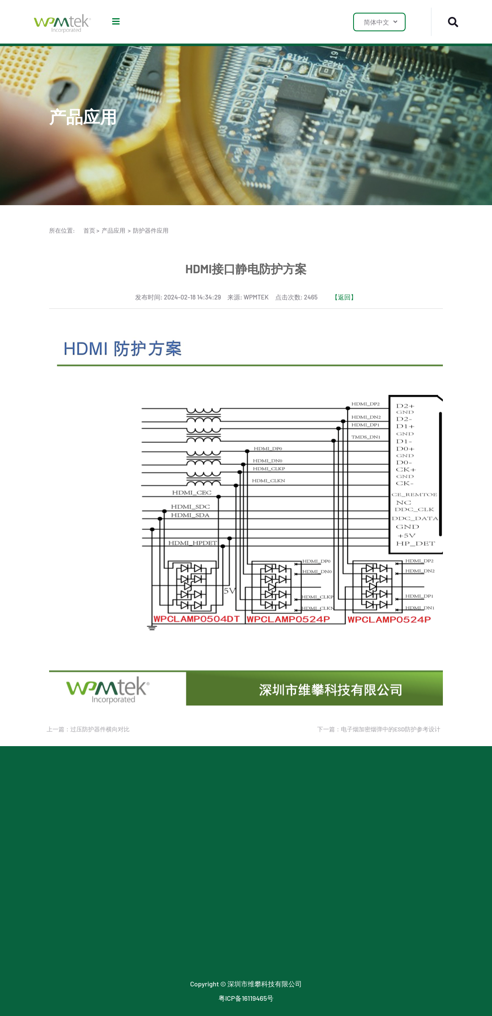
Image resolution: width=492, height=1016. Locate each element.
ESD (55, 795)
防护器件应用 (151, 230)
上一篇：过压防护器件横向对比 (86, 729)
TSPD (57, 884)
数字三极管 (66, 929)
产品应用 (113, 230)
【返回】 (344, 297)
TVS (55, 810)
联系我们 (298, 810)
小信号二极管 (69, 869)
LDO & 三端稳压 (72, 825)
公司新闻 (220, 810)
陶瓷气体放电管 (73, 899)
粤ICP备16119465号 (246, 998)
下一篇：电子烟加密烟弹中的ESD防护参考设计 (376, 729)
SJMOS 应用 (146, 825)
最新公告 (220, 825)
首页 (89, 230)
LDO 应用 (141, 810)
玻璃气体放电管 (73, 914)
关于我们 (298, 795)
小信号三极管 (69, 855)
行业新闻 (220, 795)
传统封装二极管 (73, 943)
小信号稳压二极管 (76, 958)
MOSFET (61, 840)
